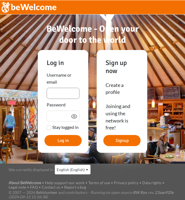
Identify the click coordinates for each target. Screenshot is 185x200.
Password (56, 104)
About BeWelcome (25, 182)
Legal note (17, 187)
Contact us (51, 187)
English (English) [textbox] (71, 169)
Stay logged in (65, 127)
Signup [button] (122, 140)
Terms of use (99, 182)
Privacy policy (126, 182)
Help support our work (65, 182)
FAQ (34, 187)
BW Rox (140, 192)
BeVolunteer (47, 192)
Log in (63, 140)
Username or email (59, 78)
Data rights (151, 182)
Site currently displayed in (31, 169)
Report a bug (75, 187)
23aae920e (164, 192)
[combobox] (73, 169)
